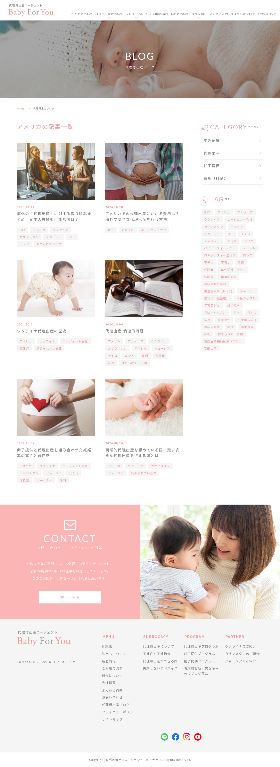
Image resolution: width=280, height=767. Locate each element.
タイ (72, 237)
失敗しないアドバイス (160, 668)
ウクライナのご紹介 (240, 646)
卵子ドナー (44, 480)
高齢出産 (210, 348)
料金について (180, 14)
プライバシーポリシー (119, 711)
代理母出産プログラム (201, 646)
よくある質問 (218, 14)
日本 (237, 313)
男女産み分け (247, 320)
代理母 (24, 348)
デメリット (212, 241)
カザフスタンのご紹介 (242, 653)
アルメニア (136, 341)
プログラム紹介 (136, 14)
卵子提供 (212, 165)
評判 (63, 480)
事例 (145, 356)
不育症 (225, 262)
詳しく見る (70, 597)
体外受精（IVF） (233, 270)
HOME (21, 108)
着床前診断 (212, 327)
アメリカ (39, 230)
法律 (111, 363)
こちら (69, 661)
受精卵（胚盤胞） (216, 298)
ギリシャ (140, 348)
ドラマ (232, 241)
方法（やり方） (215, 313)
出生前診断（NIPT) (218, 291)
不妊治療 (212, 140)
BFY (23, 230)
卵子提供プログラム (199, 653)
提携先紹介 (199, 14)
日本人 (252, 313)
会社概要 (109, 682)
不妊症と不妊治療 (157, 653)
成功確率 (233, 305)
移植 (230, 327)
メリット (249, 248)
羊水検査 (247, 327)
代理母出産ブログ (243, 14)
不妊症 (209, 262)
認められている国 (49, 244)
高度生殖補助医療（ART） (223, 341)
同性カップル (246, 298)
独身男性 (224, 320)
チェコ (112, 356)
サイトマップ (112, 719)
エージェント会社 (153, 230)
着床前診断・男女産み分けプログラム (201, 671)
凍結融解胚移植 (215, 284)
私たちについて (82, 14)
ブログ (249, 241)
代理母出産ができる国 (160, 661)
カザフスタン (29, 237)
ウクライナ (61, 230)
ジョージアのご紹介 (240, 661)
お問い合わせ (267, 14)
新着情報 (109, 661)
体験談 (24, 480)
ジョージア (54, 237)
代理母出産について (109, 14)
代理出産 (212, 153)
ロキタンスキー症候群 (220, 255)
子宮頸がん (212, 305)
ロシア (24, 244)
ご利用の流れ (159, 14)
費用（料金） (216, 178)
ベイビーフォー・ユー (220, 248)
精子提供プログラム (199, 661)
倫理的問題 (229, 277)
